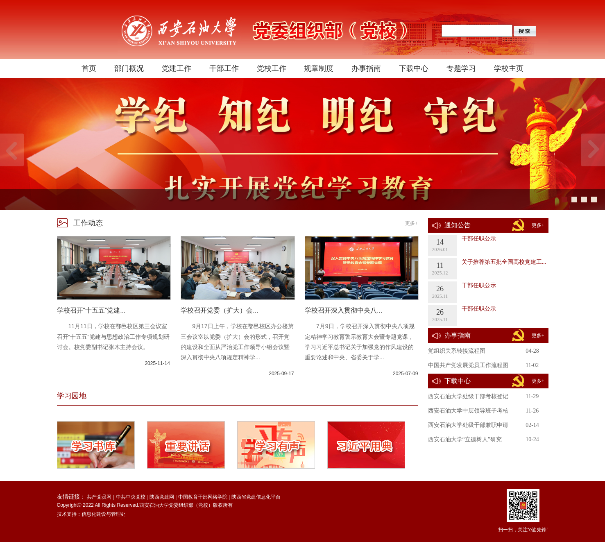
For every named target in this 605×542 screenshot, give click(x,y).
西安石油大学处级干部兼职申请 (468, 425)
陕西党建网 (162, 497)
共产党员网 (99, 497)
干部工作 (224, 68)
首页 (89, 68)
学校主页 (508, 68)
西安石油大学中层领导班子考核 (468, 411)
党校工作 (271, 68)
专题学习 (461, 68)
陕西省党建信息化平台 (256, 497)
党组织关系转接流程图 (456, 351)
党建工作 (176, 68)
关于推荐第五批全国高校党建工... (504, 262)
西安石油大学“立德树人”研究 (465, 439)
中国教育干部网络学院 (202, 497)
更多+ (411, 223)
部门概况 (129, 68)
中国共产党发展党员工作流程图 (468, 365)
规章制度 (318, 68)
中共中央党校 (130, 497)
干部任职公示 (479, 239)
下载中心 (413, 68)
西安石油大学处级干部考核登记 (468, 396)
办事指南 (366, 68)
